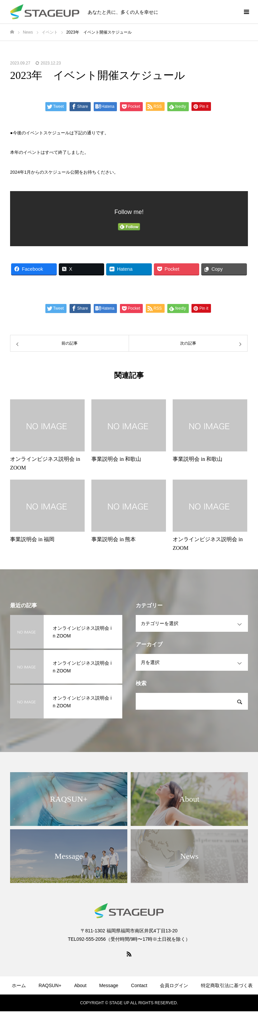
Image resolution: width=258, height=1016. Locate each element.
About (80, 985)
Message (108, 985)
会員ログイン (174, 985)
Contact (139, 985)
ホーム (19, 985)
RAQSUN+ (50, 985)
